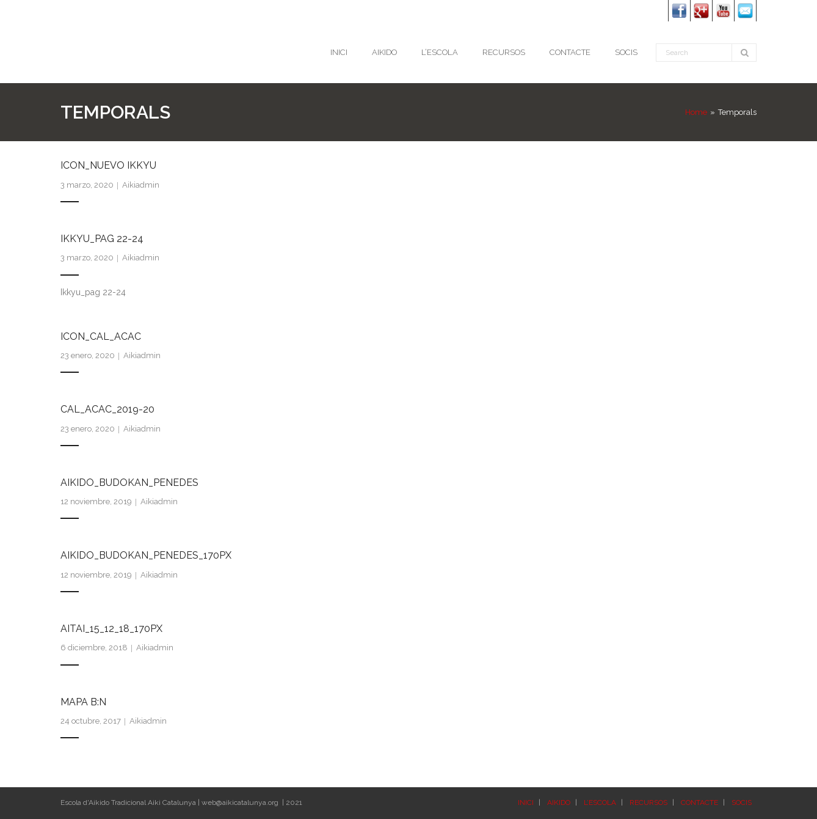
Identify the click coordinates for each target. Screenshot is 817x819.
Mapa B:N (83, 702)
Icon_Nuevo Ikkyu (108, 165)
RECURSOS (648, 802)
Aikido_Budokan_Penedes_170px (145, 555)
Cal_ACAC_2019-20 (107, 409)
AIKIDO (558, 802)
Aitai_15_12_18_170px (111, 628)
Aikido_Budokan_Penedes (129, 482)
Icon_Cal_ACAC (100, 336)
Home (696, 112)
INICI (526, 802)
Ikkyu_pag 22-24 (101, 238)
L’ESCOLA (600, 802)
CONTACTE (699, 802)
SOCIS (742, 802)
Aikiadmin (140, 184)
